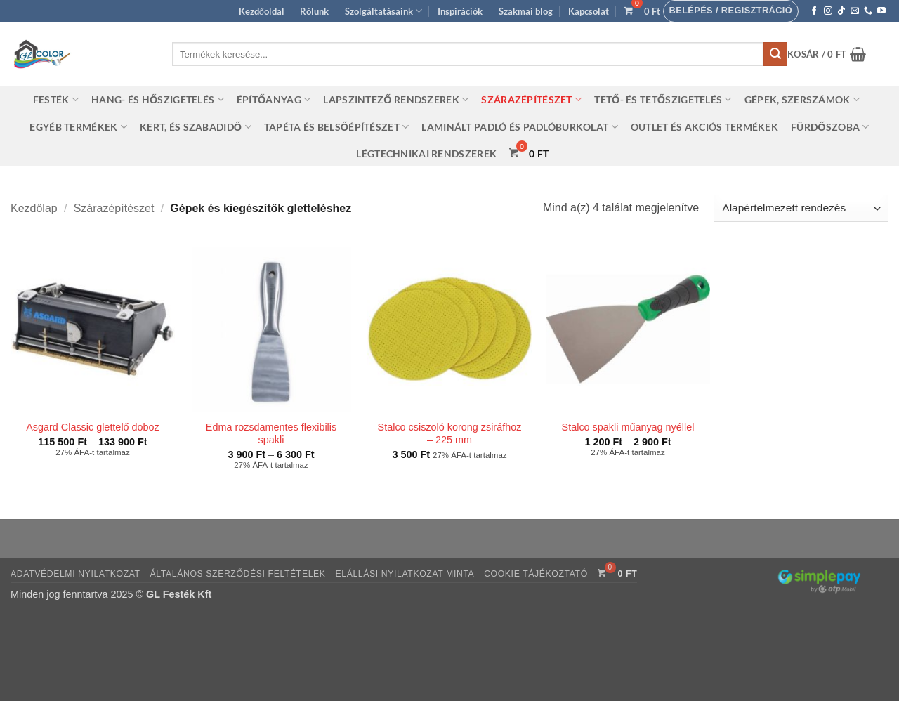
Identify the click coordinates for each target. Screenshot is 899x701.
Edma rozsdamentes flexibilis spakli (271, 433)
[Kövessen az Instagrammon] (828, 11)
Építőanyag (274, 99)
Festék (56, 99)
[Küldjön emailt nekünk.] (855, 11)
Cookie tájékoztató (536, 574)
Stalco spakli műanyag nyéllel (628, 427)
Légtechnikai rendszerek (426, 153)
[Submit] (775, 54)
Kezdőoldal (261, 11)
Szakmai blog (526, 11)
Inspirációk (460, 11)
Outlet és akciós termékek (704, 127)
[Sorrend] (801, 208)
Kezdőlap (34, 208)
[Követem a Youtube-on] (881, 11)
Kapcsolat (588, 11)
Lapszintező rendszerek (395, 99)
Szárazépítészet (531, 99)
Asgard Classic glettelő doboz (92, 427)
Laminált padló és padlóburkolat (519, 126)
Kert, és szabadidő (195, 126)
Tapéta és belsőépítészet (336, 126)
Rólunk (314, 11)
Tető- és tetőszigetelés (663, 99)
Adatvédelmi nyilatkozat (75, 574)
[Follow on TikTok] (841, 11)
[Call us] (868, 11)
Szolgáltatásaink (383, 11)
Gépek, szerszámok (802, 99)
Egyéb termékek (78, 126)
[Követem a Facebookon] (814, 11)
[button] (731, 11)
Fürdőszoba (830, 126)
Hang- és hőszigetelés (157, 99)
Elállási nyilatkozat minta (404, 574)
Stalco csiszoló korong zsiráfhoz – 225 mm (450, 433)
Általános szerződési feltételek (238, 574)
